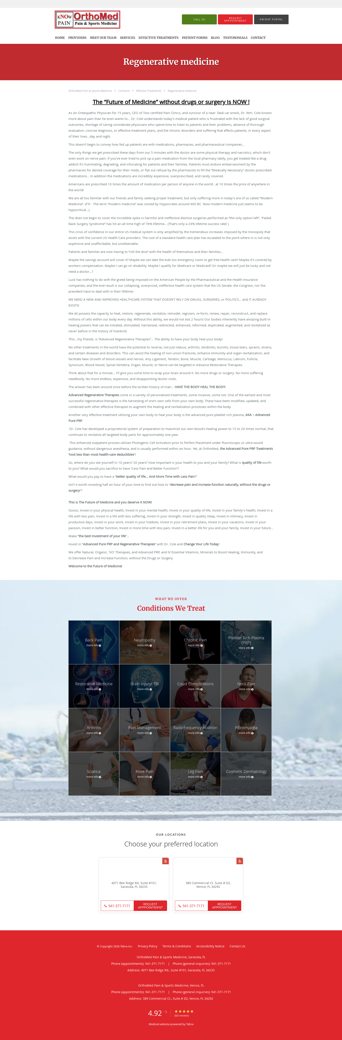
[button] (235, 19)
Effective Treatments (149, 91)
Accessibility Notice (210, 946)
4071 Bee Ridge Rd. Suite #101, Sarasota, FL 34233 (134, 885)
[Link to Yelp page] (165, 861)
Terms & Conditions (176, 946)
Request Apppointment (150, 905)
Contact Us (237, 946)
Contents (124, 91)
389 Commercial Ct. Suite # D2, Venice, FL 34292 (208, 885)
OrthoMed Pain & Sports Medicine (90, 91)
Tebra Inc (126, 946)
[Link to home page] (94, 19)
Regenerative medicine (182, 91)
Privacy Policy (147, 946)
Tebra (189, 1024)
